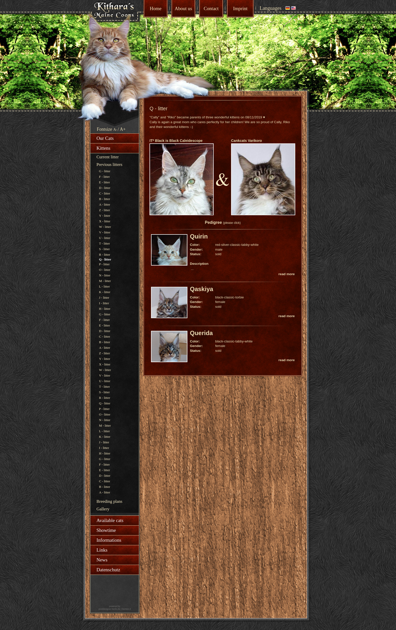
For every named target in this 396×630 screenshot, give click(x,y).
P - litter (104, 264)
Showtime (106, 530)
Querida (201, 333)
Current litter (107, 157)
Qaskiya (201, 289)
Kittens (103, 148)
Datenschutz (108, 569)
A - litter (104, 204)
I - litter (104, 303)
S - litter (104, 249)
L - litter (104, 286)
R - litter (104, 254)
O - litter (104, 270)
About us (183, 8)
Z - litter (104, 210)
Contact (211, 8)
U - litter (104, 238)
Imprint (240, 8)
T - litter (104, 243)
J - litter (104, 297)
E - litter (104, 182)
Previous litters (109, 164)
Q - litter (104, 403)
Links (101, 550)
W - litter (105, 227)
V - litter (104, 232)
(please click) (232, 223)
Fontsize (104, 129)
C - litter (104, 193)
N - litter (104, 275)
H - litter (104, 309)
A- (115, 129)
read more (287, 274)
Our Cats (105, 138)
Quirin (199, 236)
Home (155, 8)
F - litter (104, 177)
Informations (108, 540)
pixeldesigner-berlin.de (109, 609)
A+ (123, 129)
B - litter (104, 199)
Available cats (109, 520)
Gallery (102, 509)
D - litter (104, 188)
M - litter (105, 281)
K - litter (104, 292)
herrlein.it (126, 609)
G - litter (104, 171)
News (101, 559)
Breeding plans (109, 501)
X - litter (104, 221)
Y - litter (104, 216)
